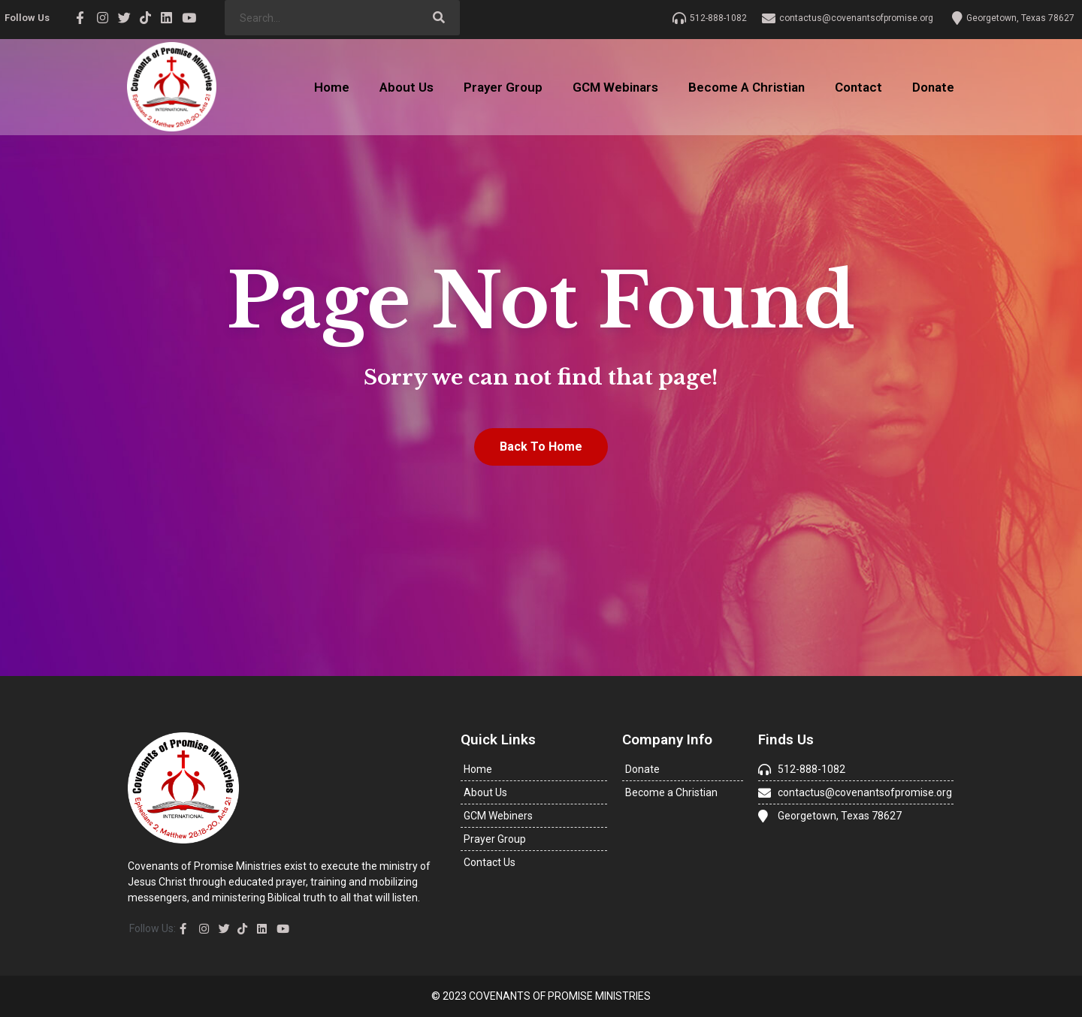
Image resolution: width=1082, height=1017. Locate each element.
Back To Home (541, 446)
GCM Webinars (615, 87)
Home (331, 87)
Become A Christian (746, 87)
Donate (933, 87)
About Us (406, 87)
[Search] (439, 17)
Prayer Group (503, 87)
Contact (858, 87)
